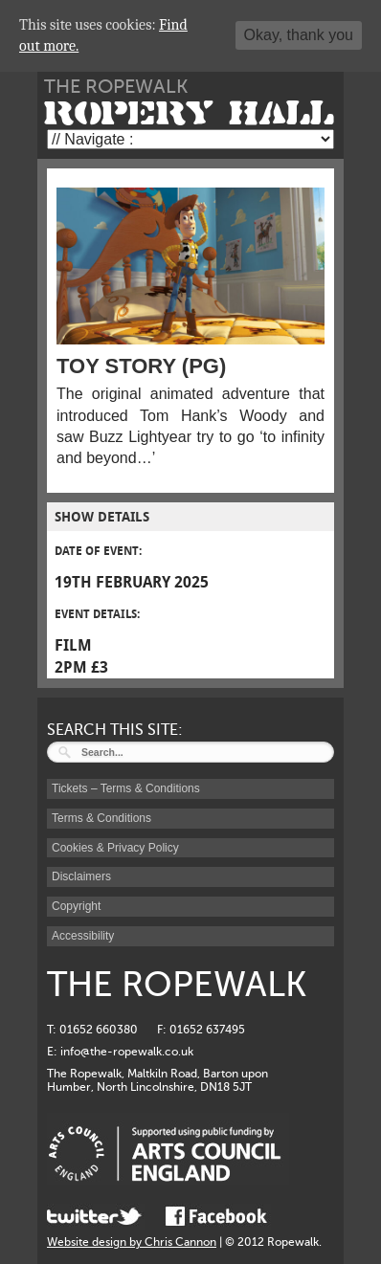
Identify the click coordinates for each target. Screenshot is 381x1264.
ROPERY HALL (189, 113)
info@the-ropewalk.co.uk (126, 1051)
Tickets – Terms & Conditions (126, 788)
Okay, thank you (298, 35)
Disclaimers (81, 876)
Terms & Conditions (101, 818)
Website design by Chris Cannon (131, 1242)
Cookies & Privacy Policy (115, 847)
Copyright (76, 906)
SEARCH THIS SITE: (115, 730)
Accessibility (83, 935)
